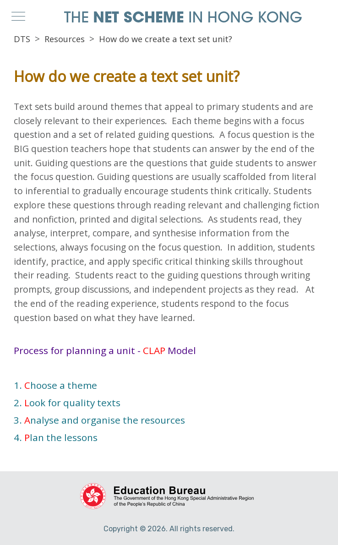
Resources (64, 38)
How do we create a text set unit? (165, 38)
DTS (22, 38)
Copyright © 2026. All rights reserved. (169, 528)
